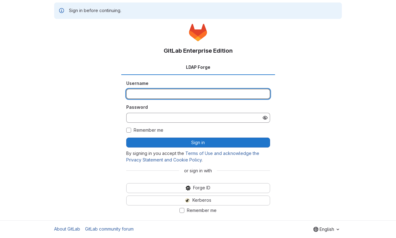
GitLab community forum (109, 228)
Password (137, 107)
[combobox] (326, 229)
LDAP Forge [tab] (198, 67)
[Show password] (265, 118)
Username (137, 83)
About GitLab (67, 228)
